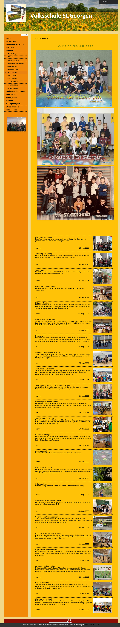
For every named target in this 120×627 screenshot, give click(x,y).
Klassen (9, 51)
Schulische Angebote (15, 44)
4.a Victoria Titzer (12, 66)
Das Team (10, 48)
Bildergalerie (11, 97)
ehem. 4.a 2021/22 (12, 82)
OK (98, 625)
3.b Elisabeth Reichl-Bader (15, 63)
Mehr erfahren (89, 625)
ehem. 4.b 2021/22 (12, 85)
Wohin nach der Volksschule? (12, 108)
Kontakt (104, 1)
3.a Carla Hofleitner (13, 60)
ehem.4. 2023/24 (12, 75)
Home (8, 38)
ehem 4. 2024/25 (12, 72)
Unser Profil (11, 41)
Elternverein (11, 94)
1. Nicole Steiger (12, 54)
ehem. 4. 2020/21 (12, 88)
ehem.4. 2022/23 (12, 78)
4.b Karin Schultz (12, 69)
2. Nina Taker (11, 57)
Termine (9, 101)
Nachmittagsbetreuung (15, 91)
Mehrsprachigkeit (13, 104)
